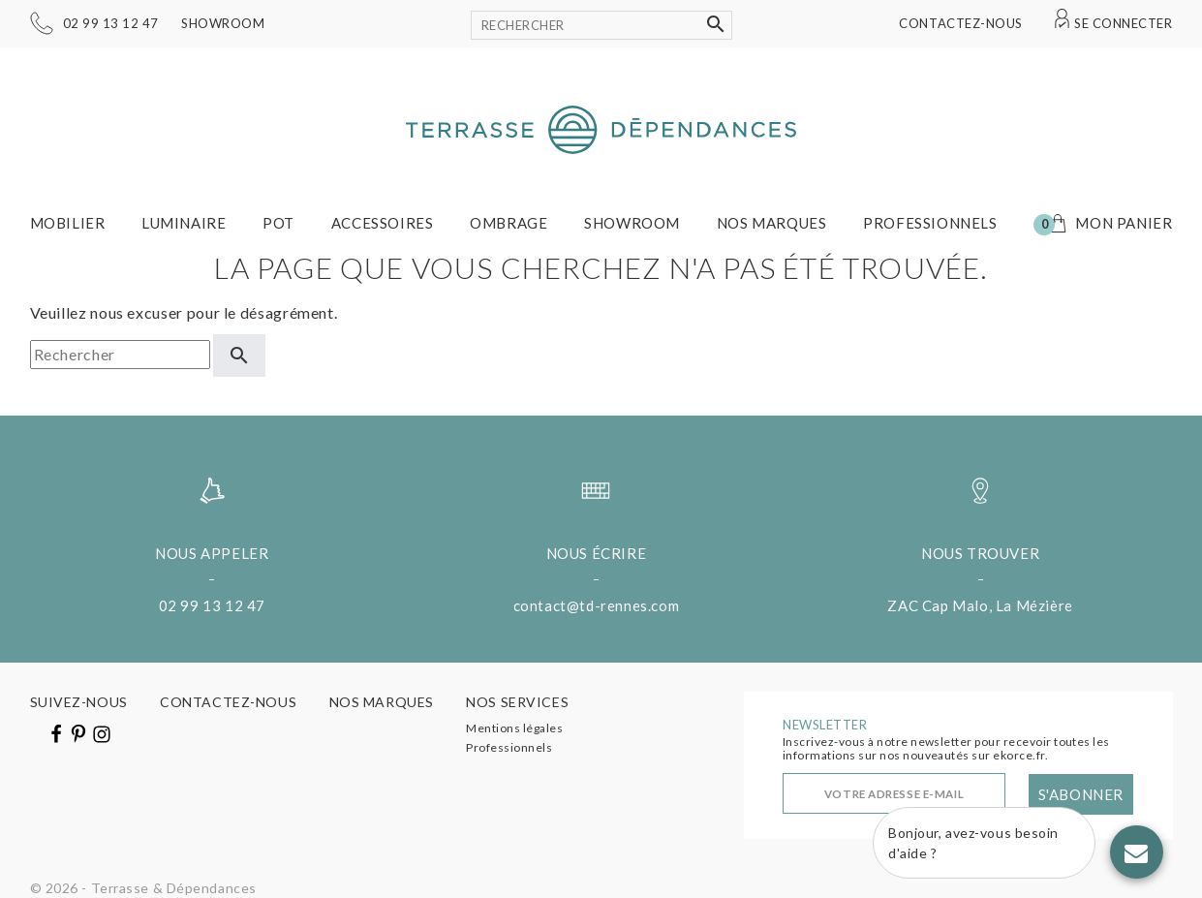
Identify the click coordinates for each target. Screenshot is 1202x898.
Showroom (222, 23)
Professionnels (930, 223)
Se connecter (1123, 23)
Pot (278, 223)
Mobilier (68, 223)
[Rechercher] (601, 25)
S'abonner (1081, 794)
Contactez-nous (960, 23)
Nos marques (772, 223)
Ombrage (508, 223)
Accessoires (382, 223)
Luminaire (183, 223)
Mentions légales (514, 728)
